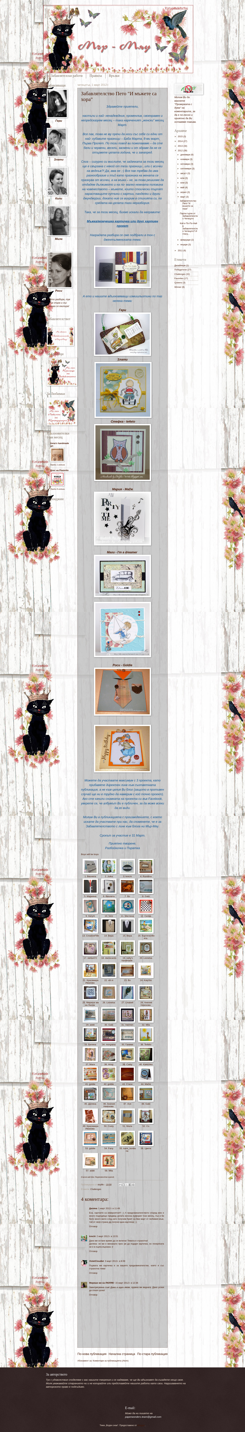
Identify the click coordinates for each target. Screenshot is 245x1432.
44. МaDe (145, 1084)
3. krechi (127, 876)
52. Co (146, 1126)
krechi (92, 1236)
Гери (122, 310)
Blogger (141, 1425)
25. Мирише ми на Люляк (90, 1003)
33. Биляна (90, 1044)
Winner (177, 287)
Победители (180, 269)
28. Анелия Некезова (146, 1003)
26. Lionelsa (109, 1002)
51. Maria (127, 1126)
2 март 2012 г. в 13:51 (107, 1236)
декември (185, 154)
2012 (180, 150)
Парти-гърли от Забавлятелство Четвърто (189, 216)
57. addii (90, 1170)
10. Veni (108, 916)
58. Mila (108, 1170)
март (183, 196)
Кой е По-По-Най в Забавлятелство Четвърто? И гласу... (189, 228)
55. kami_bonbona (127, 1149)
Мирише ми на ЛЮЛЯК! (101, 1283)
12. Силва (146, 916)
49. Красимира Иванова (90, 1127)
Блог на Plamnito (59, 470)
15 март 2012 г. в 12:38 (126, 1283)
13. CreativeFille (90, 937)
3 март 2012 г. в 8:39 (115, 1261)
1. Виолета (90, 876)
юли (182, 178)
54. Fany (109, 1148)
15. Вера (127, 935)
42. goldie (108, 1084)
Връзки (114, 76)
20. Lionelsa (146, 958)
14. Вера (109, 935)
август (183, 173)
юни (182, 182)
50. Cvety (108, 1126)
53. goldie (90, 1148)
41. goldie (90, 1084)
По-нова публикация (92, 1354)
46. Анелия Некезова (109, 1105)
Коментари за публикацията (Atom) (110, 1360)
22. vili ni (109, 980)
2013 (180, 146)
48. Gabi (146, 1104)
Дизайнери (179, 265)
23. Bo (127, 980)
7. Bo (127, 896)
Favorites (178, 278)
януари (184, 244)
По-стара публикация (152, 1354)
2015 (180, 136)
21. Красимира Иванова (90, 981)
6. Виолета (108, 896)
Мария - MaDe (122, 489)
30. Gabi (109, 1025)
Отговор (93, 1226)
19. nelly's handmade (127, 959)
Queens (178, 282)
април (183, 192)
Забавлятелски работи (67, 76)
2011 (180, 250)
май (182, 187)
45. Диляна (90, 1104)
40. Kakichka (146, 1064)
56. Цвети (146, 1148)
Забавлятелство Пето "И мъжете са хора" (188, 205)
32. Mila (146, 1025)
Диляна (93, 1208)
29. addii (90, 1025)
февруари (185, 239)
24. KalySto (145, 980)
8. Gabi (146, 896)
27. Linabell (127, 1002)
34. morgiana (108, 1044)
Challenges (95, 1189)
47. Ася (127, 1104)
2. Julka (108, 876)
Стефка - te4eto (123, 421)
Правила (95, 76)
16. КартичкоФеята (145, 937)
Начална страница (122, 1354)
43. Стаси (127, 1084)
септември (186, 168)
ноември (185, 159)
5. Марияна (90, 896)
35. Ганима (127, 1044)
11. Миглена (127, 916)
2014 (180, 141)
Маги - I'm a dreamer (122, 552)
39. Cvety (127, 1064)
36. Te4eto (146, 1044)
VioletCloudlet (96, 1261)
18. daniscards (109, 958)
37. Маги (90, 1064)
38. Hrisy (109, 1064)
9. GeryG (90, 916)
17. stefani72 (90, 958)
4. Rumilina (146, 876)
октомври (185, 164)
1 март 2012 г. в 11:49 (109, 1208)
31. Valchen (127, 1025)
